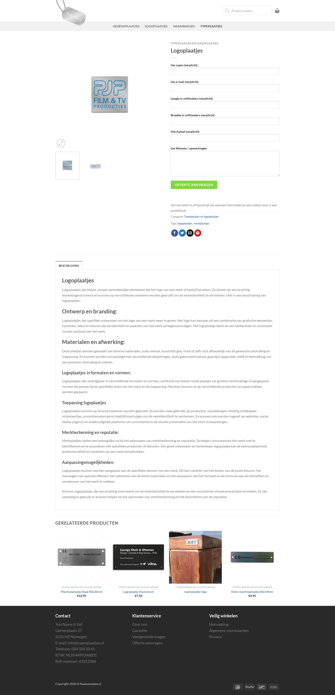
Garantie (139, 630)
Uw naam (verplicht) (225, 70)
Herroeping (218, 624)
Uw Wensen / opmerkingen (225, 162)
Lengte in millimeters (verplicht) (225, 104)
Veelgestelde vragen (149, 636)
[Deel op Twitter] (182, 233)
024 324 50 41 (83, 648)
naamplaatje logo (195, 591)
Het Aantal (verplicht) (225, 137)
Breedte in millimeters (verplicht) (225, 120)
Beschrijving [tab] (69, 265)
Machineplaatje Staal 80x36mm (82, 591)
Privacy (215, 636)
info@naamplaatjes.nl (86, 642)
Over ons (139, 624)
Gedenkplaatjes (126, 26)
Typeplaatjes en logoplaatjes (194, 43)
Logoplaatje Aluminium (138, 591)
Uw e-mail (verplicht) (225, 87)
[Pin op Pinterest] (197, 233)
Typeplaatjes (211, 26)
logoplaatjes (185, 223)
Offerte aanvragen (147, 642)
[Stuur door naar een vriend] (190, 233)
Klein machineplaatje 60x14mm (252, 591)
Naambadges (184, 26)
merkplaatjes (202, 223)
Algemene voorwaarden (229, 630)
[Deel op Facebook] (174, 233)
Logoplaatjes (156, 26)
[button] (277, 10)
